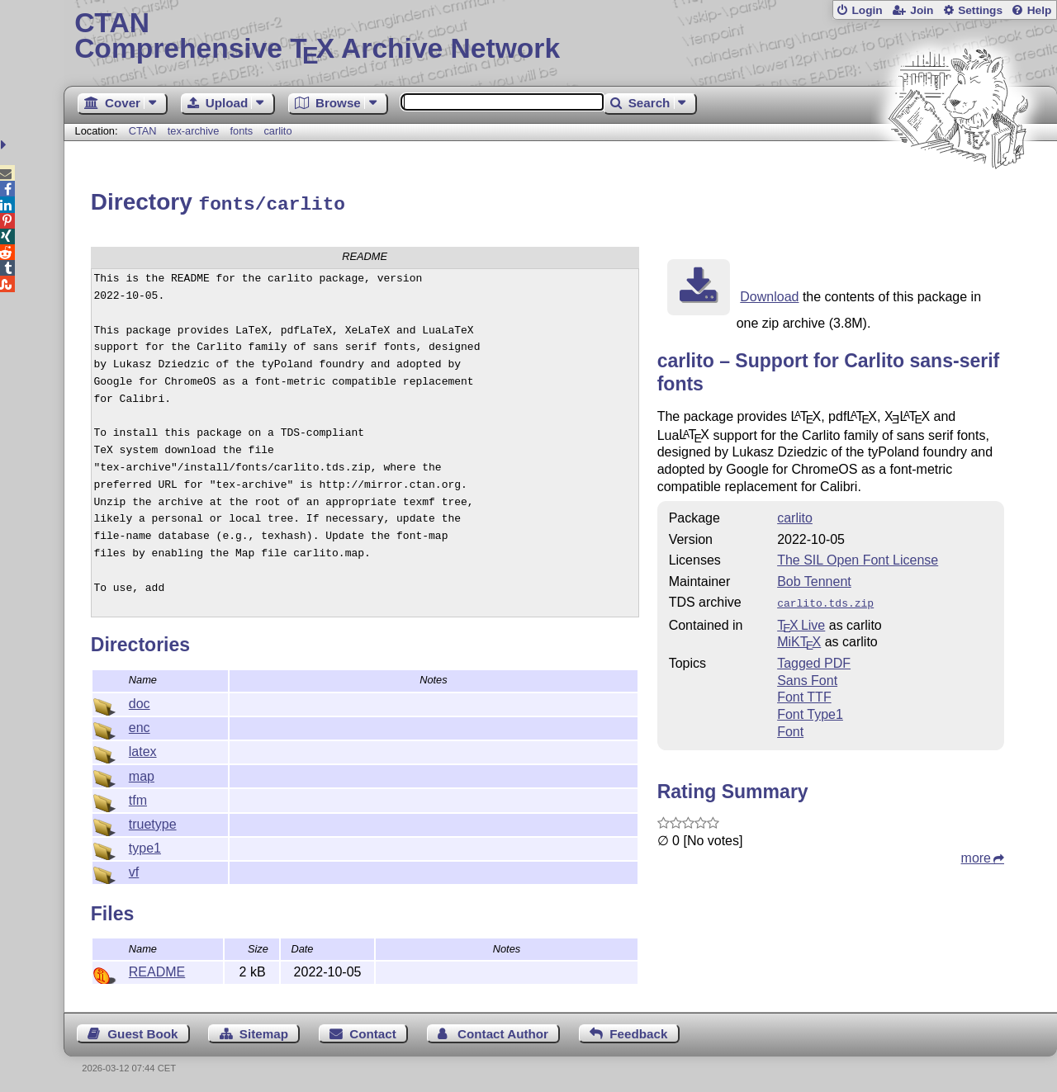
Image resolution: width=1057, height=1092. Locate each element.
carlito (277, 131)
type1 (145, 846)
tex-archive (194, 131)
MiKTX (799, 638)
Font (790, 728)
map (141, 774)
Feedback (638, 1031)
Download (769, 294)
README (157, 969)
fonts (241, 131)
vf (134, 870)
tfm (138, 798)
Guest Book (142, 1031)
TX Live (801, 621)
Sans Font (807, 676)
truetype (153, 822)
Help (1039, 10)
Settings (980, 10)
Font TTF (804, 693)
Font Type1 (810, 710)
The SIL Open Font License (857, 558)
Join (921, 10)
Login (866, 10)
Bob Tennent (814, 579)
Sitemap (263, 1031)
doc (139, 701)
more (976, 854)
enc (139, 725)
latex (143, 749)
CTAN (143, 131)
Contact (372, 1031)
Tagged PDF (814, 659)
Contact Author (502, 1031)
